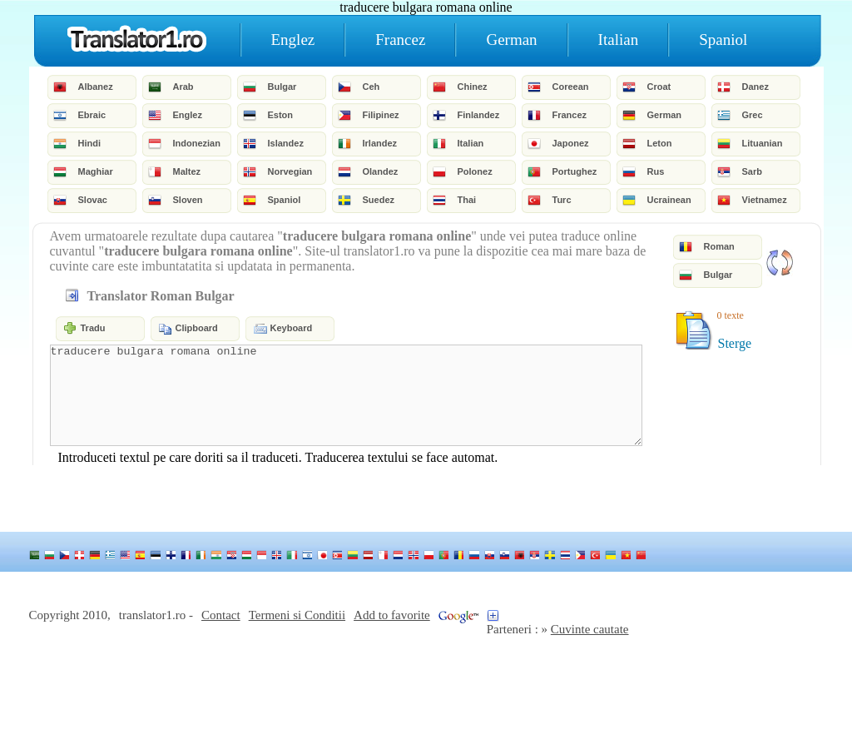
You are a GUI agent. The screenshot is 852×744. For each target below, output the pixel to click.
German (511, 39)
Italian (618, 39)
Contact (220, 615)
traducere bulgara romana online (346, 395)
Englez (293, 39)
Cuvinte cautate (590, 629)
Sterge (735, 343)
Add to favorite (392, 615)
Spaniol (723, 39)
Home (136, 40)
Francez (400, 39)
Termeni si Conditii (297, 615)
